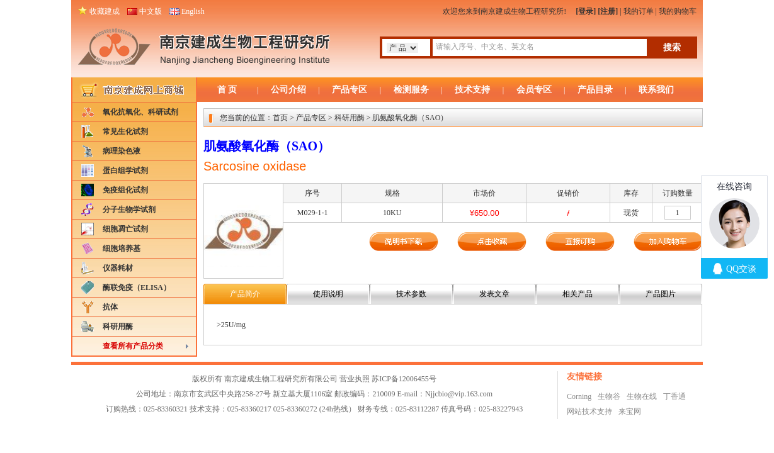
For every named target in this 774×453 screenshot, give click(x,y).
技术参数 (411, 293)
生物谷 (609, 396)
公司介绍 (288, 89)
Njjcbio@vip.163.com (458, 393)
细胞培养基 (121, 248)
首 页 (227, 89)
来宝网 (629, 411)
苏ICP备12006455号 (404, 378)
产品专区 (349, 89)
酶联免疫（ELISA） (137, 287)
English (193, 11)
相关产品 (577, 293)
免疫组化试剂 (125, 190)
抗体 (110, 307)
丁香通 (674, 396)
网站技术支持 (589, 411)
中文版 (150, 11)
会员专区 (534, 89)
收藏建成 (104, 11)
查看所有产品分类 (133, 346)
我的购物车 (678, 11)
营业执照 (354, 378)
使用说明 (328, 293)
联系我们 (656, 89)
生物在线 (642, 396)
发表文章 (494, 293)
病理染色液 (121, 151)
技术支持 (472, 89)
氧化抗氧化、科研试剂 (140, 112)
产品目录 (595, 89)
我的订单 (638, 11)
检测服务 (411, 89)
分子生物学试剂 (129, 209)
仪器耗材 (118, 268)
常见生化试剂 (125, 131)
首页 (280, 117)
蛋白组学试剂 (125, 170)
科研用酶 (118, 326)
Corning (579, 396)
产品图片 (661, 293)
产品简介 (245, 293)
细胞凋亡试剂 (125, 229)
